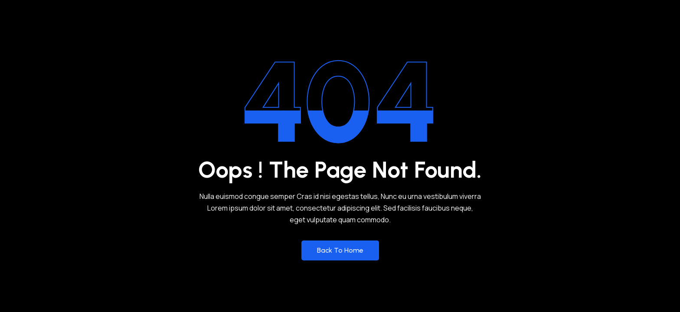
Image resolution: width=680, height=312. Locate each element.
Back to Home (340, 250)
